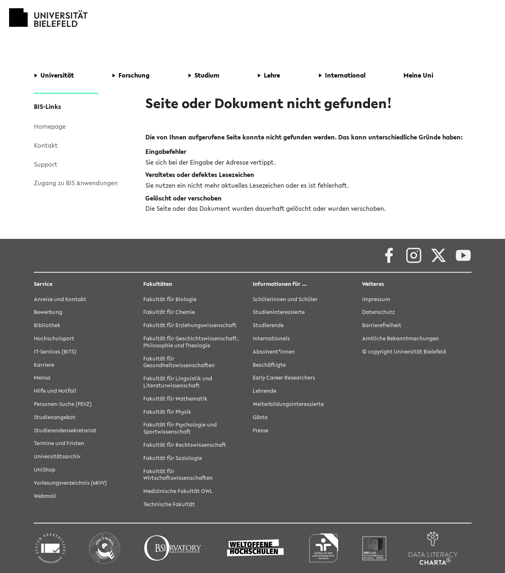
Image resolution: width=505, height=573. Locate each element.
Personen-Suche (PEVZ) (63, 404)
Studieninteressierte (279, 312)
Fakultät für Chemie (169, 312)
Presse (260, 430)
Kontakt (46, 145)
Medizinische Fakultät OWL (178, 491)
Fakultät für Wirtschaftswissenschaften (178, 474)
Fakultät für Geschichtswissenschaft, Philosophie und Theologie (191, 342)
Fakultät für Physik (167, 412)
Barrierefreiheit (381, 325)
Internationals (271, 338)
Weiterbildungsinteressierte (288, 404)
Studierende (268, 325)
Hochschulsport (54, 338)
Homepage (50, 126)
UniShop (44, 470)
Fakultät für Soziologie (172, 458)
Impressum (376, 299)
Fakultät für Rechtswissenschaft (184, 445)
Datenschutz (378, 312)
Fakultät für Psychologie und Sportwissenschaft (180, 428)
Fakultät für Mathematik (175, 399)
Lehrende (264, 391)
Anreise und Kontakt (60, 299)
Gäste (260, 417)
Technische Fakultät (169, 504)
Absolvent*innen (274, 352)
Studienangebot (55, 417)
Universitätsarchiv (57, 456)
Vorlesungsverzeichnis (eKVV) (70, 483)
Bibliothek (47, 325)
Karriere (44, 365)
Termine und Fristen (59, 443)
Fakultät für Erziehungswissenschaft (190, 325)
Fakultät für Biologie (170, 299)
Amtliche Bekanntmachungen (400, 338)
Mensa (42, 378)
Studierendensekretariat (65, 430)
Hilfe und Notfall (55, 391)
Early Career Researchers (284, 378)
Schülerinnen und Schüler (285, 299)
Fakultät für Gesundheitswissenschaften (179, 362)
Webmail (45, 496)
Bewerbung (48, 312)
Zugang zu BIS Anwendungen (76, 182)
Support (45, 164)
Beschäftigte (269, 365)
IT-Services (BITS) (55, 352)
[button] (54, 75)
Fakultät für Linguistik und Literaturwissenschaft (177, 382)
